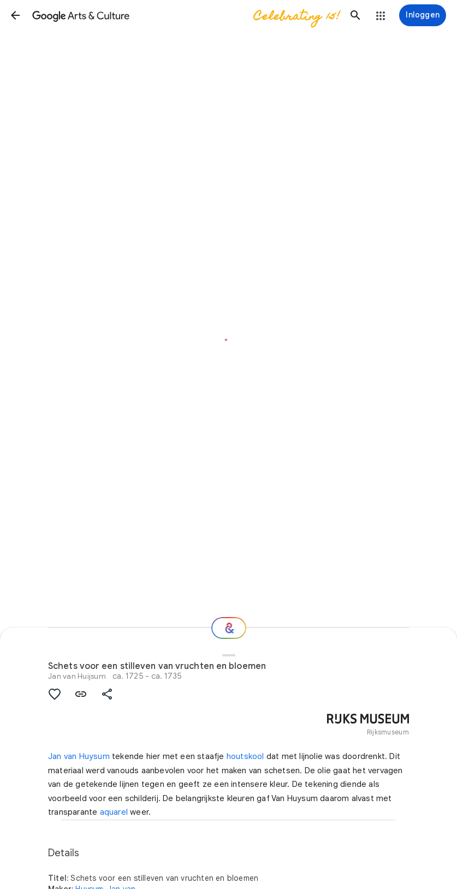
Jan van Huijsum (77, 676)
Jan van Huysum (79, 756)
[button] (15, 15)
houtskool (245, 756)
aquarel (114, 812)
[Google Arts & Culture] (185, 15)
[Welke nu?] (228, 628)
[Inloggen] (422, 15)
